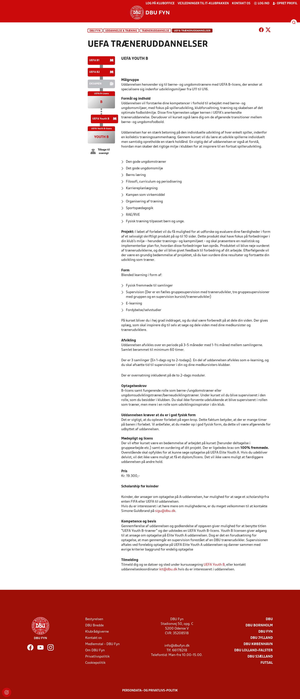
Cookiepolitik (95, 663)
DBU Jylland (261, 638)
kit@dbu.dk (168, 569)
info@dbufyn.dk (176, 645)
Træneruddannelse (155, 31)
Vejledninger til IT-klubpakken (203, 3)
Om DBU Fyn (95, 650)
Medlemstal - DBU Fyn (102, 644)
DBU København (258, 644)
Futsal (267, 663)
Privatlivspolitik (97, 656)
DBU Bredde (94, 625)
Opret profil (285, 3)
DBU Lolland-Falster (253, 650)
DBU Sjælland (260, 656)
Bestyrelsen (94, 619)
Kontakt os (241, 3)
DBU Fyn (95, 31)
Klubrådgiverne (97, 631)
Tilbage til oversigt (104, 152)
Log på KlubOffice (160, 3)
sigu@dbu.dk (165, 511)
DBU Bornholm (259, 625)
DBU (269, 619)
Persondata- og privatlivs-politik (150, 690)
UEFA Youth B (214, 564)
